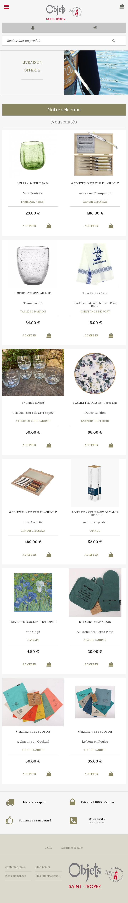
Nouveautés (64, 122)
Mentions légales (72, 847)
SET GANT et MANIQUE (95, 621)
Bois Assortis (33, 522)
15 (95, 322)
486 (95, 213)
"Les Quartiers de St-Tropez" (33, 412)
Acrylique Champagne (95, 193)
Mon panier (42, 867)
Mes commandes (15, 875)
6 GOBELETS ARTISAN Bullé (33, 293)
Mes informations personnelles (48, 875)
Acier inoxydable (95, 522)
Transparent (33, 303)
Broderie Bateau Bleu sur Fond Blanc (95, 304)
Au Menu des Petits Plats (95, 631)
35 (95, 761)
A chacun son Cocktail (33, 741)
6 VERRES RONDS (33, 402)
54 (33, 322)
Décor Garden (95, 412)
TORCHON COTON (95, 293)
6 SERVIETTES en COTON (33, 731)
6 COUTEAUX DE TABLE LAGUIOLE (95, 183)
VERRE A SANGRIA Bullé (33, 183)
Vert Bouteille (33, 193)
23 (33, 213)
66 (95, 432)
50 (33, 432)
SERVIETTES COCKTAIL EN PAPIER (33, 621)
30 (32, 761)
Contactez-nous (15, 867)
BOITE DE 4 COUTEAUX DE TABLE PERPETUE (95, 513)
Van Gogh (33, 631)
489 (33, 541)
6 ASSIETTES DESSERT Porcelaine (95, 402)
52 (95, 541)
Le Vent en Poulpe (95, 741)
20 (95, 651)
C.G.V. (48, 847)
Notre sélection (64, 110)
